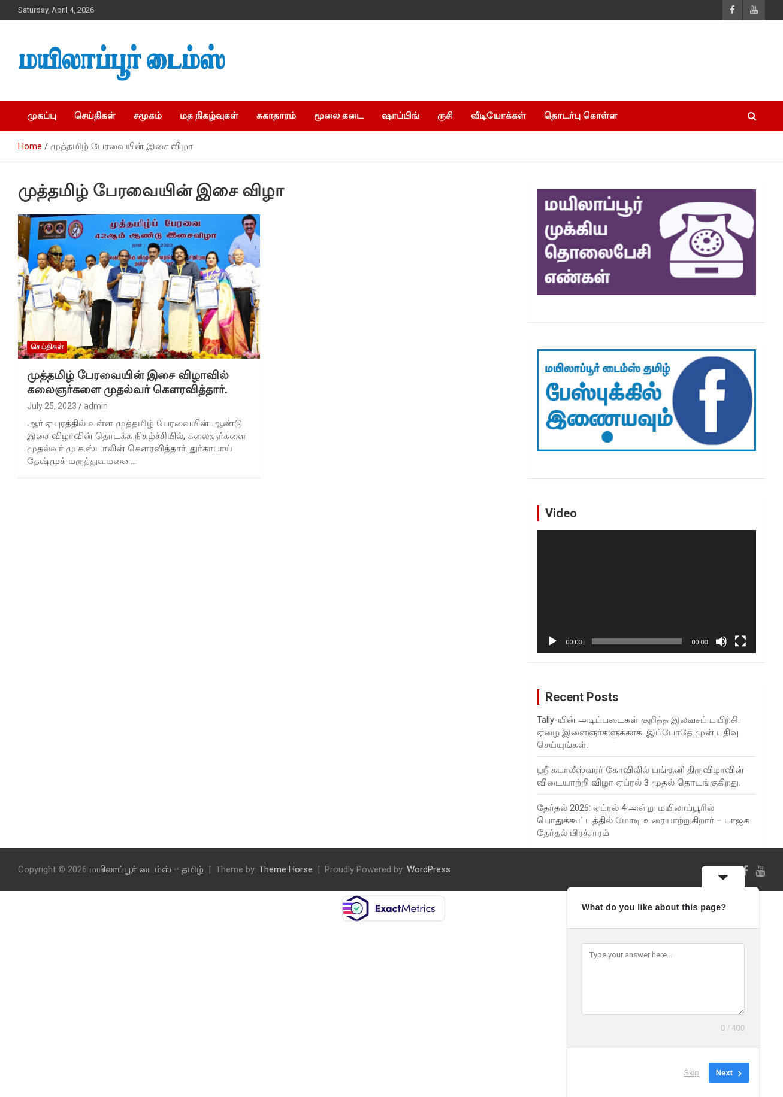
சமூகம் (148, 115)
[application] (646, 591)
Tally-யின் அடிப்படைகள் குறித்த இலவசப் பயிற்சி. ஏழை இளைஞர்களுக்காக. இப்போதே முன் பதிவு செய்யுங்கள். (638, 732)
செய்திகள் (95, 115)
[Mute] (721, 641)
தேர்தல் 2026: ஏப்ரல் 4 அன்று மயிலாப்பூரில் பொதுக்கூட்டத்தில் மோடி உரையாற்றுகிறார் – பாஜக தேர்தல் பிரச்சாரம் (643, 820)
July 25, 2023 (52, 406)
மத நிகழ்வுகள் (209, 115)
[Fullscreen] (740, 641)
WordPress (429, 869)
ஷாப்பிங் (400, 115)
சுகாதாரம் (276, 115)
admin (96, 406)
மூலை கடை (339, 115)
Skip (691, 1072)
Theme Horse (286, 869)
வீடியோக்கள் (498, 115)
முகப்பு (41, 115)
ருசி (445, 115)
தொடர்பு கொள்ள (581, 115)
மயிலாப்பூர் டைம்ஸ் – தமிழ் (146, 869)
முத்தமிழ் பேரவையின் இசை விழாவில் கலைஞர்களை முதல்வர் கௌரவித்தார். (128, 382)
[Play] (552, 641)
